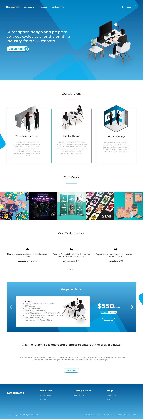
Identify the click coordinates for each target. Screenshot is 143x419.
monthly (104, 312)
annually (113, 312)
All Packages (79, 395)
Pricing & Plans (58, 7)
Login (129, 7)
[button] (70, 269)
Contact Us (111, 395)
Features (43, 7)
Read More (71, 371)
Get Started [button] (108, 320)
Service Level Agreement (126, 415)
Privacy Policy (108, 415)
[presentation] (8, 206)
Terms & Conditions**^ (91, 415)
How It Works (45, 395)
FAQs (109, 399)
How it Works (29, 7)
